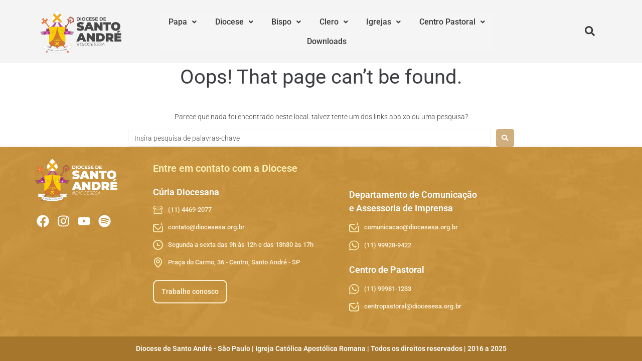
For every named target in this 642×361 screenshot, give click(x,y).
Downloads (469, 31)
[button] (178, 32)
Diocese (222, 31)
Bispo (265, 31)
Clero (304, 31)
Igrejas (346, 31)
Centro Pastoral (406, 31)
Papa (179, 31)
